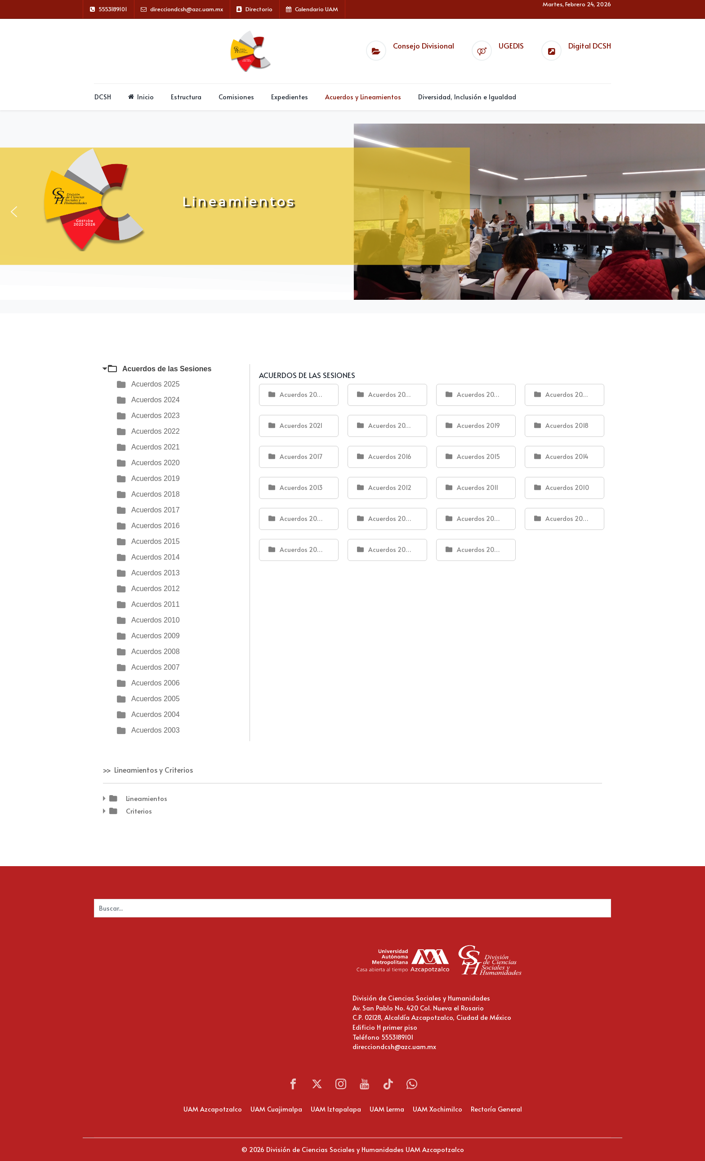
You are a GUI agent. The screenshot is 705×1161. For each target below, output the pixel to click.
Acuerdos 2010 (155, 620)
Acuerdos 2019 (155, 478)
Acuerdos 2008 (155, 651)
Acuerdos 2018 (155, 494)
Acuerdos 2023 (155, 415)
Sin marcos (184, 996)
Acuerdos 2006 (155, 683)
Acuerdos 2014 (155, 557)
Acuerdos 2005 (155, 699)
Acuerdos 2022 (155, 431)
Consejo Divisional (423, 45)
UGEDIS (511, 45)
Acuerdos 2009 (155, 636)
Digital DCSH (589, 45)
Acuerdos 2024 (155, 400)
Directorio (258, 9)
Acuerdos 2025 (155, 384)
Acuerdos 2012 (155, 588)
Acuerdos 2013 (155, 573)
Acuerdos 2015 (155, 541)
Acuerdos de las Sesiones (166, 369)
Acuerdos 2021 (155, 447)
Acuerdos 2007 (155, 667)
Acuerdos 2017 (155, 510)
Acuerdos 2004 (155, 714)
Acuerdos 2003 (155, 730)
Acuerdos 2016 (155, 525)
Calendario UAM (316, 9)
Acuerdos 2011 (155, 604)
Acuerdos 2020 (155, 463)
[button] (14, 212)
